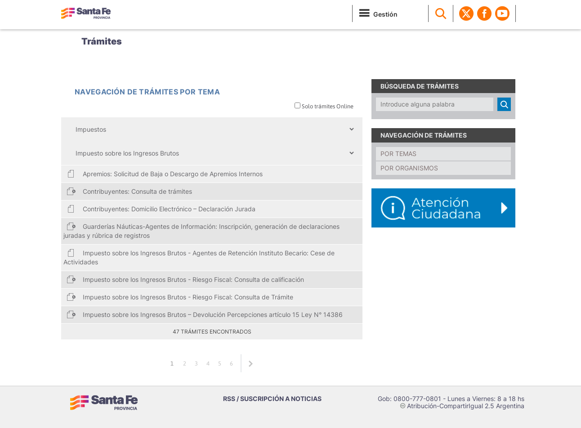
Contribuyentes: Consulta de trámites (129, 191)
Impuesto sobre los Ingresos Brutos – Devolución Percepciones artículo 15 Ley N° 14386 (205, 314)
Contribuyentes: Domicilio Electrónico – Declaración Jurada (161, 208)
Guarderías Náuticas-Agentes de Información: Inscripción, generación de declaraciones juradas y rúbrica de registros (201, 230)
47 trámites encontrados (212, 331)
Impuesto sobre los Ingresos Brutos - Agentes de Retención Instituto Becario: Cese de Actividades (199, 257)
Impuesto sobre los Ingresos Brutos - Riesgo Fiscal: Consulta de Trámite (180, 296)
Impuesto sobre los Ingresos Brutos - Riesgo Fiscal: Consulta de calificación (185, 279)
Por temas (398, 153)
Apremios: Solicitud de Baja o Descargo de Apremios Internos (165, 173)
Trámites (101, 41)
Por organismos (409, 168)
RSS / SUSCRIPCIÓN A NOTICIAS (272, 398)
